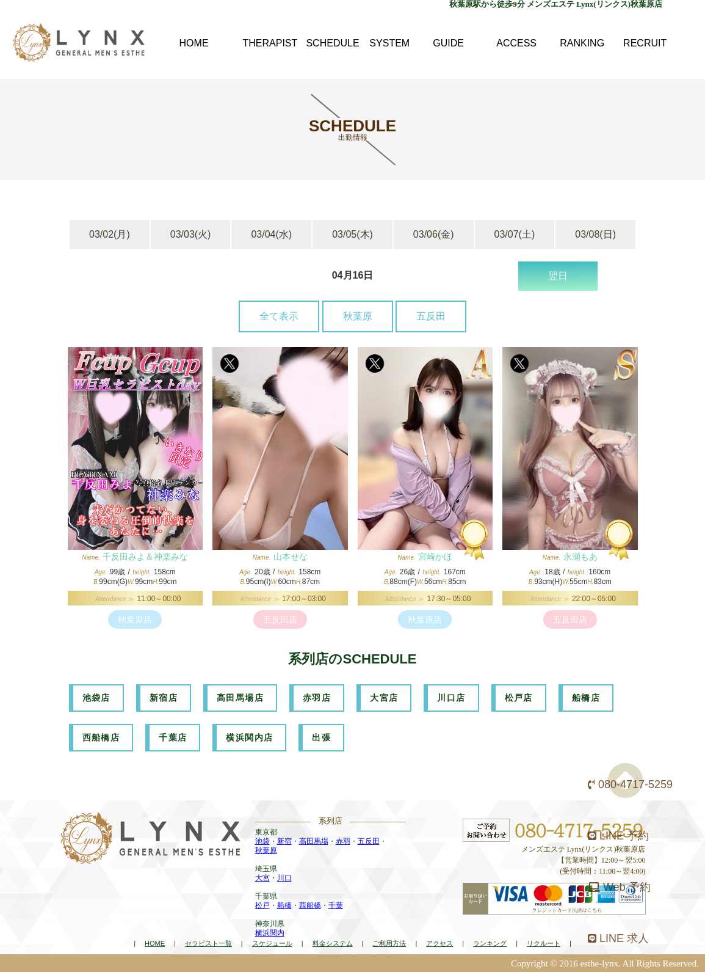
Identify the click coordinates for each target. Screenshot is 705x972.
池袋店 (96, 698)
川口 (284, 878)
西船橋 (310, 905)
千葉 (335, 905)
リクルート (543, 943)
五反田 (431, 316)
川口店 (451, 698)
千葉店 (173, 737)
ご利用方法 (389, 943)
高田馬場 (313, 841)
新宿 (284, 841)
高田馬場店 (240, 698)
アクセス (439, 943)
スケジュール (272, 943)
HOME (155, 943)
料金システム (333, 943)
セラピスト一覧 (208, 943)
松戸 (262, 905)
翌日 (558, 276)
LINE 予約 (618, 836)
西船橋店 (101, 737)
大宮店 (384, 698)
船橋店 (586, 698)
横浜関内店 (249, 737)
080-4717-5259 (630, 784)
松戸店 (519, 698)
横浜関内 (269, 933)
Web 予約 (619, 887)
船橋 (284, 905)
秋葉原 (357, 316)
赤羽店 (317, 698)
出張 (321, 737)
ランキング (490, 943)
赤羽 (343, 841)
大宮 (262, 878)
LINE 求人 (618, 938)
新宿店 (164, 698)
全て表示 (278, 316)
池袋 (262, 841)
